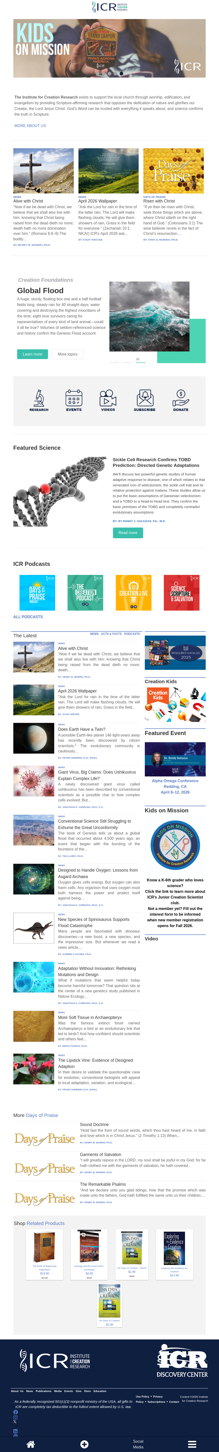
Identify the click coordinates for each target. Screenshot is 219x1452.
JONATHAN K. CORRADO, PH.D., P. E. (83, 807)
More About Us (30, 126)
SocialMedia (138, 1444)
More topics (68, 354)
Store (87, 1391)
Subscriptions (156, 1401)
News (29, 1391)
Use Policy (142, 1396)
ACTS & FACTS (111, 634)
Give (78, 1391)
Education (99, 1391)
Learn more (32, 354)
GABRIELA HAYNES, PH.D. (77, 954)
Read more (128, 533)
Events (68, 1391)
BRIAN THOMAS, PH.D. (75, 1046)
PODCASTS (132, 634)
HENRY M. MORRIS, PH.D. (77, 677)
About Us (17, 1391)
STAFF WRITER (71, 714)
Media (58, 1391)
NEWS (17, 197)
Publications (43, 1391)
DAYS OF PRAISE (154, 197)
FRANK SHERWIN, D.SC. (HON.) (80, 757)
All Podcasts (28, 617)
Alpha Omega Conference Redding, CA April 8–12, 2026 (175, 786)
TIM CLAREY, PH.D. (73, 856)
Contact (174, 1401)
